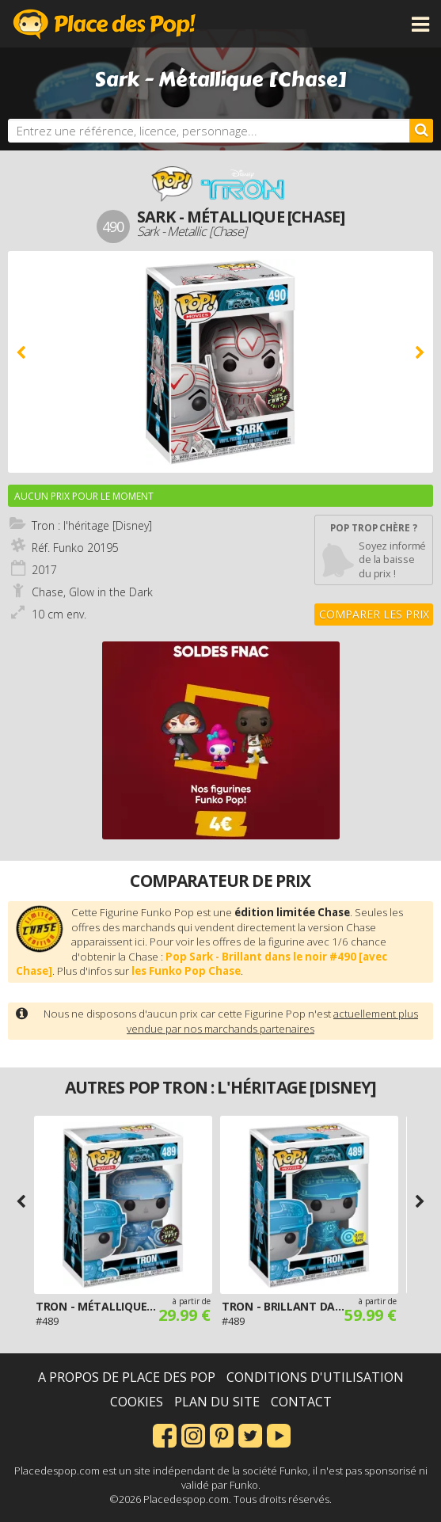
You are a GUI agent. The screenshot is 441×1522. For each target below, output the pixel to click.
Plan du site (217, 1401)
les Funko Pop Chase (186, 971)
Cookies (136, 1401)
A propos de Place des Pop (126, 1377)
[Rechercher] (421, 131)
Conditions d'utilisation (315, 1377)
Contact (301, 1401)
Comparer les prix (374, 614)
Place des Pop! (104, 24)
